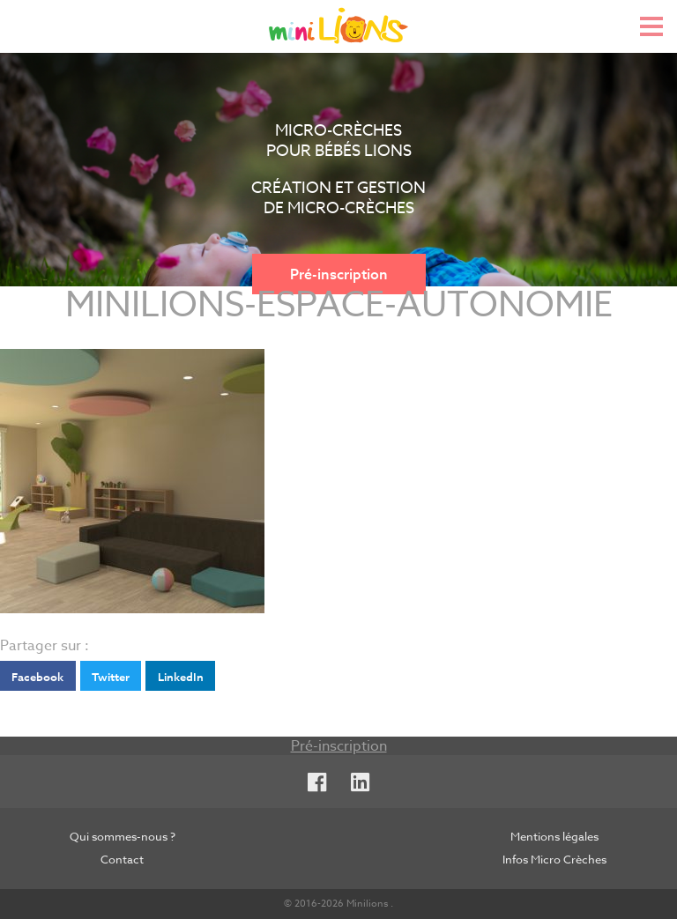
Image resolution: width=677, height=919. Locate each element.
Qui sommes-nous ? (122, 836)
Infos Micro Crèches (554, 859)
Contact (122, 859)
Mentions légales (554, 836)
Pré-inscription (339, 274)
